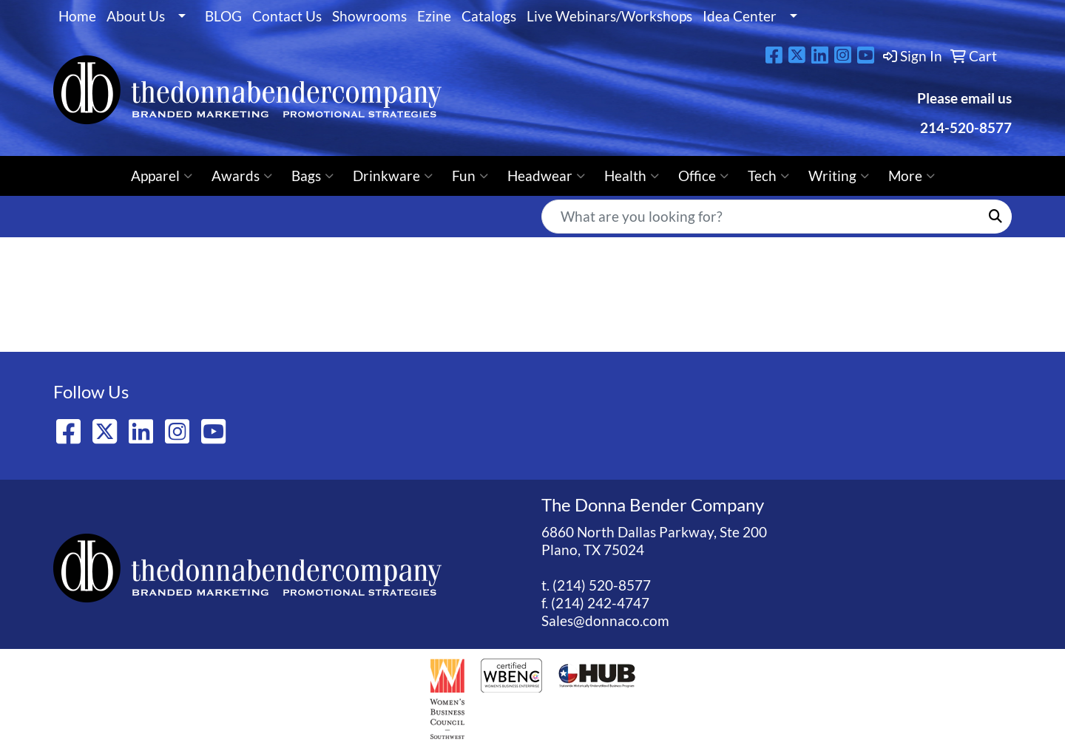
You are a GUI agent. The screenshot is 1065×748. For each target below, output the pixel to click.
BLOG (223, 16)
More (911, 176)
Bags (312, 176)
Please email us (964, 98)
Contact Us (287, 16)
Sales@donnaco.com (605, 621)
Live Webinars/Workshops (609, 16)
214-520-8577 (964, 128)
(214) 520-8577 (601, 585)
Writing (838, 176)
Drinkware (393, 176)
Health (631, 176)
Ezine (434, 16)
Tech (768, 176)
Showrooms (369, 16)
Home (77, 16)
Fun (470, 176)
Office (703, 176)
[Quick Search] (761, 217)
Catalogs (489, 16)
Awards (242, 176)
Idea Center (740, 16)
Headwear (546, 176)
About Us (135, 16)
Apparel (161, 176)
